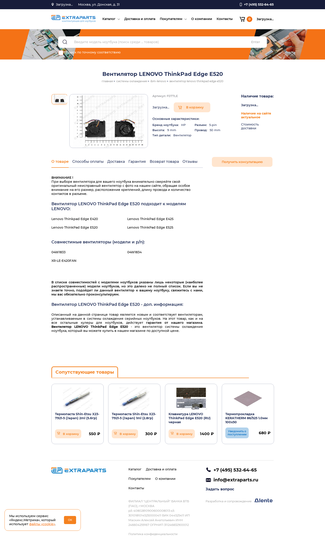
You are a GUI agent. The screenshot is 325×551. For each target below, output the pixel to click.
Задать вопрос (220, 489)
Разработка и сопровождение (239, 501)
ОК (70, 520)
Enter (255, 43)
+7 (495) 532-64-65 (235, 470)
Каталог (108, 19)
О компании (201, 19)
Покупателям (171, 19)
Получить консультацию (242, 163)
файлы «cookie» (42, 524)
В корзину (195, 108)
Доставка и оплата (139, 19)
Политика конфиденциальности (153, 534)
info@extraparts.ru (235, 480)
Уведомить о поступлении (237, 433)
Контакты (224, 19)
